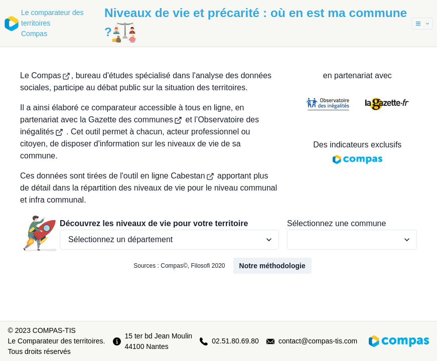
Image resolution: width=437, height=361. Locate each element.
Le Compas (45, 75)
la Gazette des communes (131, 119)
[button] (422, 24)
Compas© (174, 265)
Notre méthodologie (272, 266)
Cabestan (192, 175)
